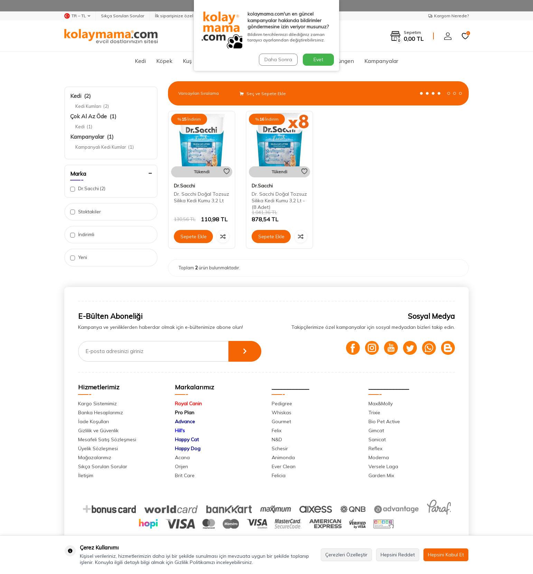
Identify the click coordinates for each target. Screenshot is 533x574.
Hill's (180, 430)
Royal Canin (188, 403)
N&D (277, 439)
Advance (185, 421)
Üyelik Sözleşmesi (98, 448)
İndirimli (82, 235)
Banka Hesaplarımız (100, 412)
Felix (276, 430)
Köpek (164, 60)
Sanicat (377, 439)
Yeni (78, 257)
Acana (182, 457)
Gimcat (376, 430)
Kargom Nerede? (448, 15)
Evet (318, 59)
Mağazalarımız (94, 457)
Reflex (375, 448)
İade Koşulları (93, 421)
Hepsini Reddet (398, 555)
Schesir (280, 448)
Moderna (378, 457)
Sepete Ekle (193, 236)
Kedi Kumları (92, 106)
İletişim (85, 475)
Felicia (279, 475)
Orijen (181, 466)
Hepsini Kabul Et (446, 555)
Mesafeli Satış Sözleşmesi (107, 439)
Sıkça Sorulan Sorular (122, 15)
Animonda (283, 457)
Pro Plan (184, 412)
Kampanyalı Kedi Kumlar (104, 147)
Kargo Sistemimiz (97, 403)
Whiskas (281, 412)
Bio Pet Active (384, 421)
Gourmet (281, 421)
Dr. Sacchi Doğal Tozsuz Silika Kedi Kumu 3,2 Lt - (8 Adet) (279, 200)
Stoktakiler (85, 212)
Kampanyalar (381, 60)
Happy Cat (187, 439)
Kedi (140, 60)
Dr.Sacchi (87, 189)
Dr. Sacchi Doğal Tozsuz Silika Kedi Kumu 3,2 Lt (201, 197)
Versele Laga (383, 466)
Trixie (374, 412)
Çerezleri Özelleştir (346, 555)
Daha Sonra (278, 59)
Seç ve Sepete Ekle (263, 93)
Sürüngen (342, 60)
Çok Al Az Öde (93, 116)
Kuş (187, 60)
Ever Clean (284, 466)
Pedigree (282, 403)
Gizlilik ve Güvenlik (98, 430)
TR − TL (77, 16)
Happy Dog (187, 448)
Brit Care (185, 475)
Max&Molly (380, 403)
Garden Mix (381, 475)
